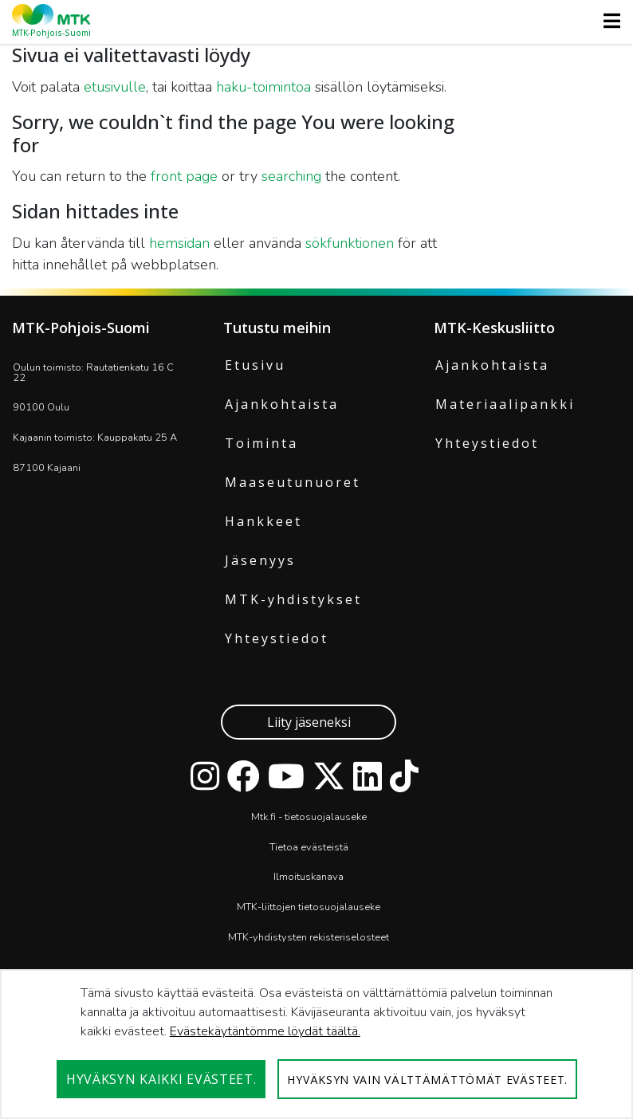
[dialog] (316, 1044)
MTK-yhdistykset (293, 599)
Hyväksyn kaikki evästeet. (161, 1079)
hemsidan (179, 243)
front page (184, 176)
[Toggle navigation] (607, 20)
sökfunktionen (349, 243)
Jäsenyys (260, 560)
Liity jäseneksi (309, 722)
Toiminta (261, 443)
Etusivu (255, 365)
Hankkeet (263, 521)
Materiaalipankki (505, 404)
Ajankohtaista (282, 404)
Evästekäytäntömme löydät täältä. (265, 1031)
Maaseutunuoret (292, 482)
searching (291, 176)
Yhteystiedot (276, 638)
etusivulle (115, 86)
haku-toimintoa (263, 86)
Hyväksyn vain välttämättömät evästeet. (427, 1079)
